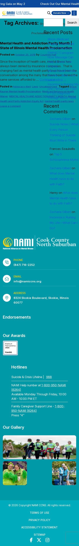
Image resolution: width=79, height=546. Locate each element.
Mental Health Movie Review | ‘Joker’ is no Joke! (62, 75)
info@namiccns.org (27, 281)
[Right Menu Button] (74, 13)
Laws (35, 86)
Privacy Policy (39, 520)
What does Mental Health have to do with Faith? (62, 178)
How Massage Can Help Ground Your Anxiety (61, 61)
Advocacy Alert (22, 86)
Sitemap (39, 534)
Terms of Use (39, 512)
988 (49, 377)
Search (72, 22)
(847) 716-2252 (24, 265)
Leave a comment (10, 106)
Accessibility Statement (39, 527)
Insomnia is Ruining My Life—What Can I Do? (64, 222)
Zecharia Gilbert (60, 119)
